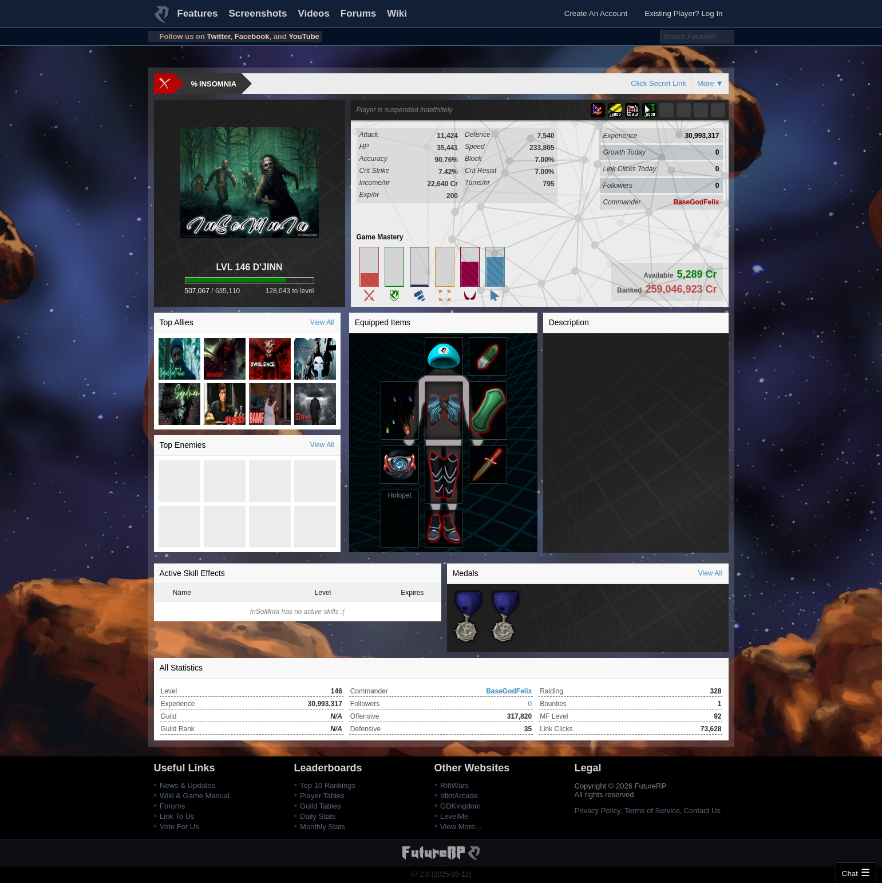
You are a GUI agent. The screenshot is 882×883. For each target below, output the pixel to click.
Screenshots (257, 13)
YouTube (303, 36)
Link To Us (177, 816)
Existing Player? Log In (683, 13)
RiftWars (454, 785)
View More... (460, 826)
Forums (358, 13)
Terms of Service (652, 810)
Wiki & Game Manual (195, 795)
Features (197, 13)
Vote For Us (179, 826)
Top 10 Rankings (327, 785)
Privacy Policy (598, 810)
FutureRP (162, 19)
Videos (313, 13)
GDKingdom (460, 806)
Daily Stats (317, 816)
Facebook (252, 36)
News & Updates (187, 785)
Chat (850, 873)
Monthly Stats (322, 826)
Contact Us (702, 810)
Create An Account (595, 13)
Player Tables (322, 795)
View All (322, 322)
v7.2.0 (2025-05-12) (441, 874)
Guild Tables (320, 806)
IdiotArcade (459, 795)
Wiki (397, 13)
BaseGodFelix (696, 202)
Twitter (219, 36)
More (705, 83)
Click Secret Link (658, 83)
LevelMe (454, 816)
